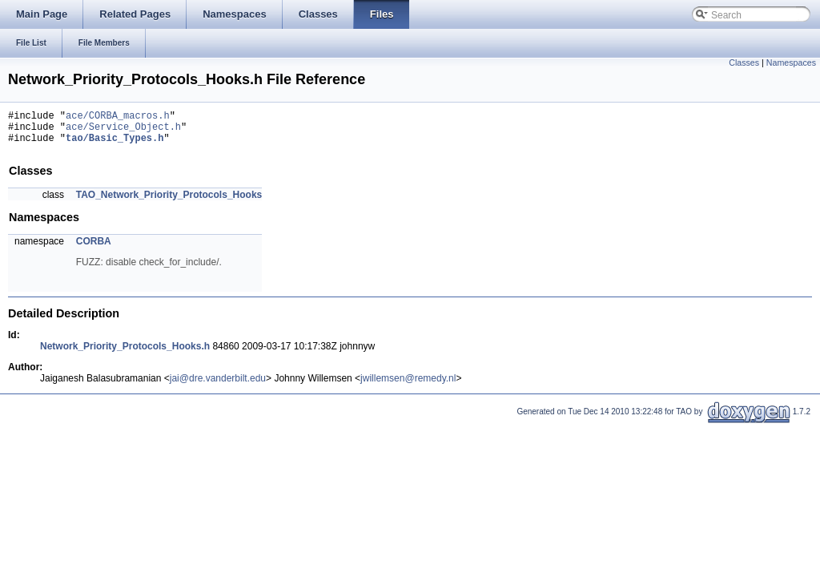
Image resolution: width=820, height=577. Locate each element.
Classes (744, 62)
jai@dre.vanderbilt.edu (218, 385)
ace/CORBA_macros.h (118, 117)
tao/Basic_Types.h (114, 144)
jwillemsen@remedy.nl (408, 385)
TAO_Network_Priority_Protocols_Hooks (169, 202)
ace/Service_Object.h (123, 131)
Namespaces (791, 62)
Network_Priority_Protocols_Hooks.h (125, 353)
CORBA (93, 248)
